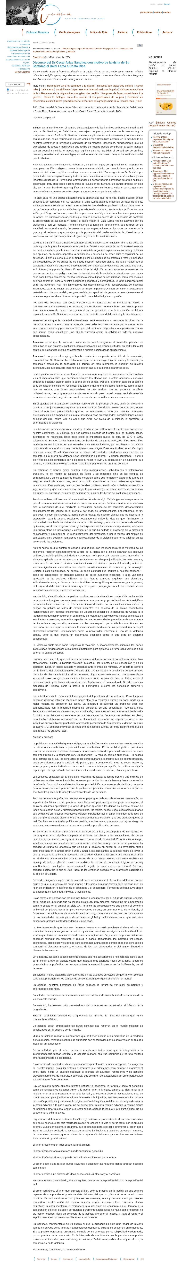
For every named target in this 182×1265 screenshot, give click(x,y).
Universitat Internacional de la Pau (163, 146)
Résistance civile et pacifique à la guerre (71, 85)
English (153, 4)
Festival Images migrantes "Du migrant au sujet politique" (163, 139)
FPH (142, 1259)
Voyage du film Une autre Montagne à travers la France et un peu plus (163, 164)
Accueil (35, 43)
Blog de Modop (162, 133)
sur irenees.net (19, 90)
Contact (167, 12)
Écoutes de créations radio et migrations (162, 151)
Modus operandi (129, 1259)
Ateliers (122, 32)
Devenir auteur (68, 1259)
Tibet (139, 100)
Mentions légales (84, 1259)
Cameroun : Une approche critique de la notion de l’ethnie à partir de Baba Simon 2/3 (163, 176)
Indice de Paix (98, 32)
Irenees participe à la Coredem (106, 1259)
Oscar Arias (38, 57)
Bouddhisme (63, 89)
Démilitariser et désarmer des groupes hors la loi (91, 100)
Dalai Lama (47, 89)
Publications (144, 32)
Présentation (146, 12)
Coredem (23, 93)
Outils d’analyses (69, 32)
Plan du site (41, 1259)
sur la (19, 93)
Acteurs (167, 32)
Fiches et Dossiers (37, 32)
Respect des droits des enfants (115, 85)
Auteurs (158, 12)
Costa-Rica (127, 100)
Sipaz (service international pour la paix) (95, 89)
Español (160, 4)
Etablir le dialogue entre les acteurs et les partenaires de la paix (84, 97)
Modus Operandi (22, 72)
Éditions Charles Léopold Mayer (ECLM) (162, 124)
